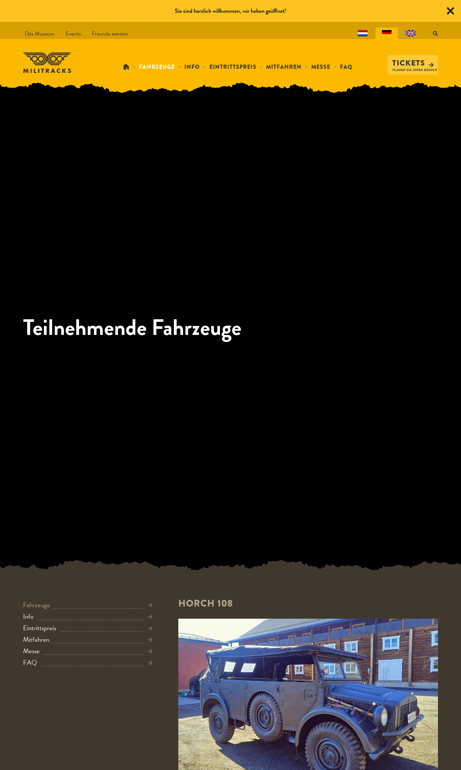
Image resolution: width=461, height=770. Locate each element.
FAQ (346, 67)
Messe (320, 67)
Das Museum (39, 33)
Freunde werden (110, 33)
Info (192, 67)
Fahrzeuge (157, 67)
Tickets (413, 63)
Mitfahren (284, 67)
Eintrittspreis (232, 67)
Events (73, 33)
